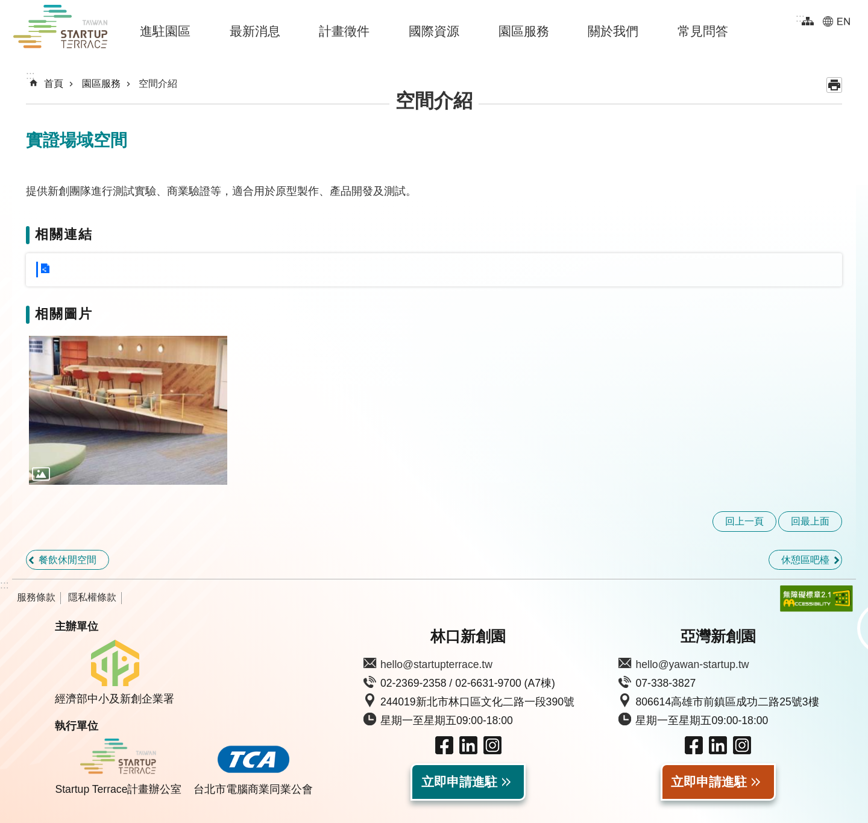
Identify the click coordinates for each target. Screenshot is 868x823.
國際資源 (434, 31)
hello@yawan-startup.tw (692, 664)
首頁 (53, 83)
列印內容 (834, 85)
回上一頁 (744, 521)
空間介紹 (158, 83)
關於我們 (613, 31)
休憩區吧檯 (805, 560)
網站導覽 (808, 21)
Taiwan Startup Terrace (60, 29)
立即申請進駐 (459, 782)
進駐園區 (165, 31)
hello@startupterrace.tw (436, 664)
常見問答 (703, 31)
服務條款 (36, 597)
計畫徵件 (344, 31)
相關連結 (64, 234)
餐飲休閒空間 (67, 560)
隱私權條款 (92, 597)
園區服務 (523, 31)
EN (836, 21)
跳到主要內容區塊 (6, 6)
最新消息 (255, 31)
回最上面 (810, 521)
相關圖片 (64, 313)
